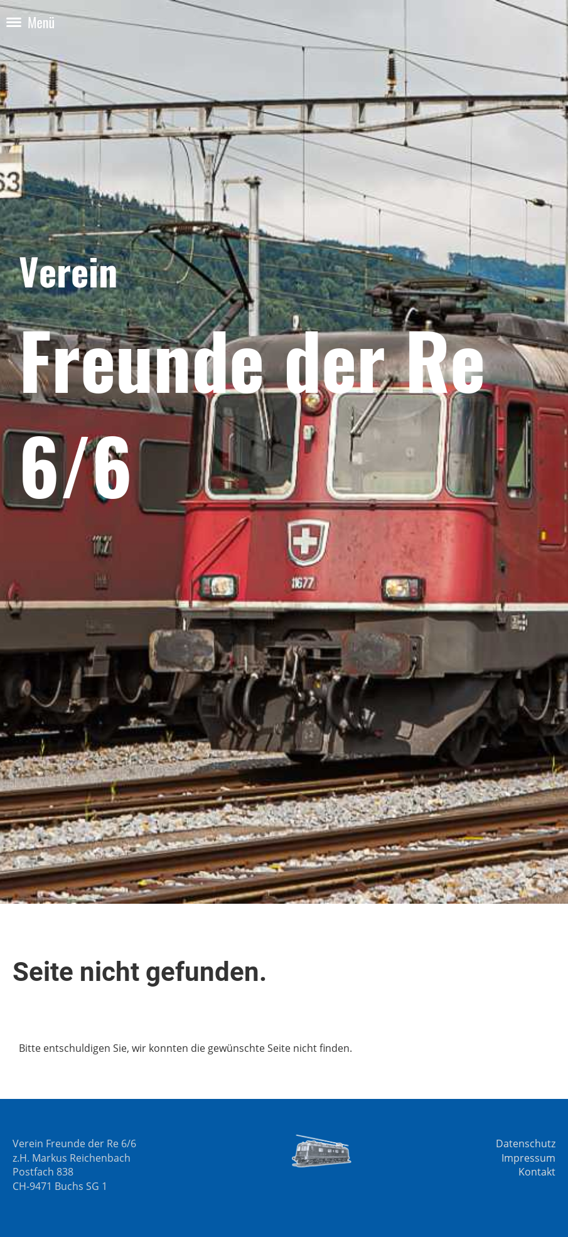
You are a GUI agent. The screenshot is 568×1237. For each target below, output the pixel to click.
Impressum (528, 1158)
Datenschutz (525, 1143)
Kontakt (536, 1172)
